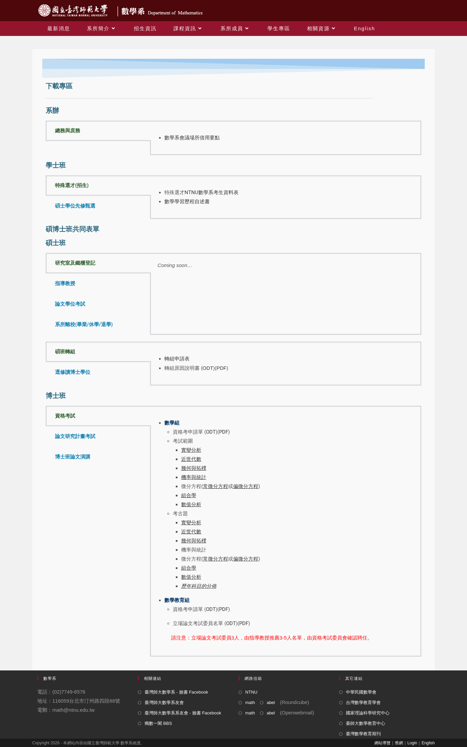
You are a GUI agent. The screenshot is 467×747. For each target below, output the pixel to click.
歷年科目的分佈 (198, 586)
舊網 (399, 743)
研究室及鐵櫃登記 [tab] (75, 263)
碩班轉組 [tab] (65, 352)
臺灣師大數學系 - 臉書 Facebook (176, 692)
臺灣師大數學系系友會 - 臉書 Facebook (183, 712)
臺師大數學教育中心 (365, 723)
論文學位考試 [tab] (70, 304)
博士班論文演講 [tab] (72, 457)
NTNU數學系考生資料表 (212, 192)
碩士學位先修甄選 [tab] (75, 206)
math (250, 702)
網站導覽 (382, 743)
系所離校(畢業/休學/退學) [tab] (84, 324)
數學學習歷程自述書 (187, 202)
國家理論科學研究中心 (368, 712)
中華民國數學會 (361, 692)
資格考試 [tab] (65, 416)
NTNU (251, 692)
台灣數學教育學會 (363, 702)
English (428, 743)
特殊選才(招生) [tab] (72, 185)
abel (271, 702)
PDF (221, 368)
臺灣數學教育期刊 (363, 733)
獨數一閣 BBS (158, 723)
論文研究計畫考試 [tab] (75, 436)
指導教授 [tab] (65, 283)
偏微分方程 (245, 559)
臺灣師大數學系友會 (164, 702)
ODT (208, 368)
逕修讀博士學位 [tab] (72, 372)
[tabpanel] (285, 138)
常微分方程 (215, 559)
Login (412, 743)
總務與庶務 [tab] (67, 131)
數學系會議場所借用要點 (192, 138)
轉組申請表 (177, 359)
